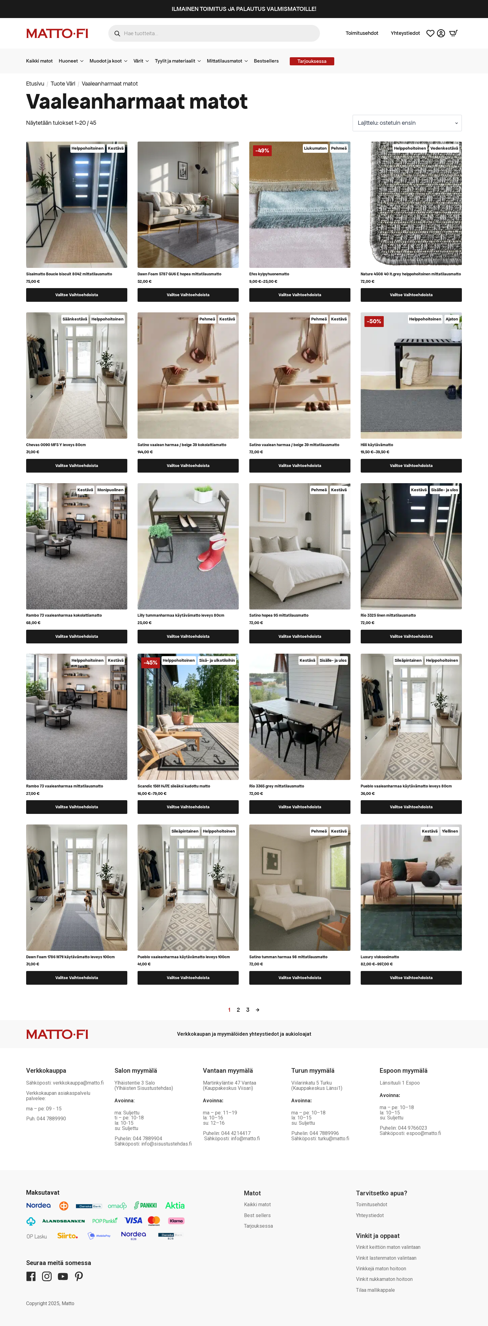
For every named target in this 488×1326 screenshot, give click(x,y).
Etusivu (35, 83)
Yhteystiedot (405, 33)
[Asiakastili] (441, 33)
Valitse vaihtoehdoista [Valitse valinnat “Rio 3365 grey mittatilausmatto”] (300, 807)
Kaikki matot (39, 61)
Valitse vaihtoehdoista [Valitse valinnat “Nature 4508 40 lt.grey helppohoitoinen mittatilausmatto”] (411, 294)
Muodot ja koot (106, 61)
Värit (138, 61)
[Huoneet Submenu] (84, 61)
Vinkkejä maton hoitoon (381, 1269)
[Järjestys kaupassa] (407, 123)
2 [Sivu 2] (238, 1009)
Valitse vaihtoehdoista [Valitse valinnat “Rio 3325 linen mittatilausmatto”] (411, 636)
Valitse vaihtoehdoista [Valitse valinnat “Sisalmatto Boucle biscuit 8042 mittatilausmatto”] (76, 294)
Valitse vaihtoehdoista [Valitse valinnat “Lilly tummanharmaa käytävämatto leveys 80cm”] (188, 636)
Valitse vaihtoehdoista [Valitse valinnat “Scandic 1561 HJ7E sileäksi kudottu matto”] (188, 807)
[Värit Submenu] (149, 61)
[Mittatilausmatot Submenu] (248, 61)
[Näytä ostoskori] (453, 33)
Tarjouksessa (258, 1226)
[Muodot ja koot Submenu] (128, 61)
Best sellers (257, 1215)
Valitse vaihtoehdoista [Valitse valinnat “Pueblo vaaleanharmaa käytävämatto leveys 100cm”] (188, 977)
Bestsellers (266, 61)
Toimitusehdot (362, 33)
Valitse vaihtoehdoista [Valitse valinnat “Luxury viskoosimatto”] (411, 977)
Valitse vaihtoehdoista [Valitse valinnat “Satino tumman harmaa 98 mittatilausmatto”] (300, 977)
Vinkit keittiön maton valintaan (388, 1247)
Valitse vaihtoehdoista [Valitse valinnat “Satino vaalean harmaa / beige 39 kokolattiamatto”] (188, 465)
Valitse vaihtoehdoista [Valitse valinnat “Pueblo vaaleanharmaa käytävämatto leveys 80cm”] (411, 807)
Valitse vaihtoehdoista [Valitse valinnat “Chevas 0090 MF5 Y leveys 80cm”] (76, 465)
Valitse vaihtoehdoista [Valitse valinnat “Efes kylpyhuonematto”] (300, 294)
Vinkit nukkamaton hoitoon (384, 1279)
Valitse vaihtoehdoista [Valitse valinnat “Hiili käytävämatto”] (411, 465)
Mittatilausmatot (224, 61)
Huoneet (68, 61)
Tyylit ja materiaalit (175, 61)
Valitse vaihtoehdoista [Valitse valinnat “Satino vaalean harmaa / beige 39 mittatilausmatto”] (300, 465)
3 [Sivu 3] (247, 1009)
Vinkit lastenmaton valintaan (386, 1258)
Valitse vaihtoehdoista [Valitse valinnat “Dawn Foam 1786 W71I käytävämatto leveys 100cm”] (76, 977)
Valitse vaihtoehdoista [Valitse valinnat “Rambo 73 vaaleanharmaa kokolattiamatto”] (76, 636)
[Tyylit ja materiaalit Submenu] (201, 61)
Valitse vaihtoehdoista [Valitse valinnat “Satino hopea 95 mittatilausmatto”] (300, 636)
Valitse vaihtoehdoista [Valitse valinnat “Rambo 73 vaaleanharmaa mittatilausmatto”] (76, 807)
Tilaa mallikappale (375, 1290)
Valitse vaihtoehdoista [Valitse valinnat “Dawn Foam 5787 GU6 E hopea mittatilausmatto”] (188, 294)
